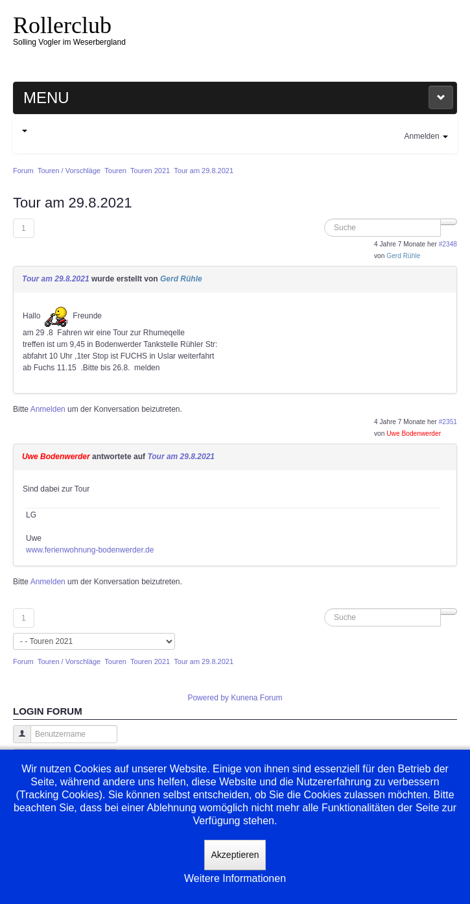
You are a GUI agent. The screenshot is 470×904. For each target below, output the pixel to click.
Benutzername (17, 740)
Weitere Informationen (235, 878)
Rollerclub (62, 25)
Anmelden (47, 409)
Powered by (207, 697)
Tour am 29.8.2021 (55, 278)
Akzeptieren (235, 855)
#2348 (448, 244)
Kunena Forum (256, 697)
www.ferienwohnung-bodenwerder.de (90, 549)
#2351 (448, 421)
